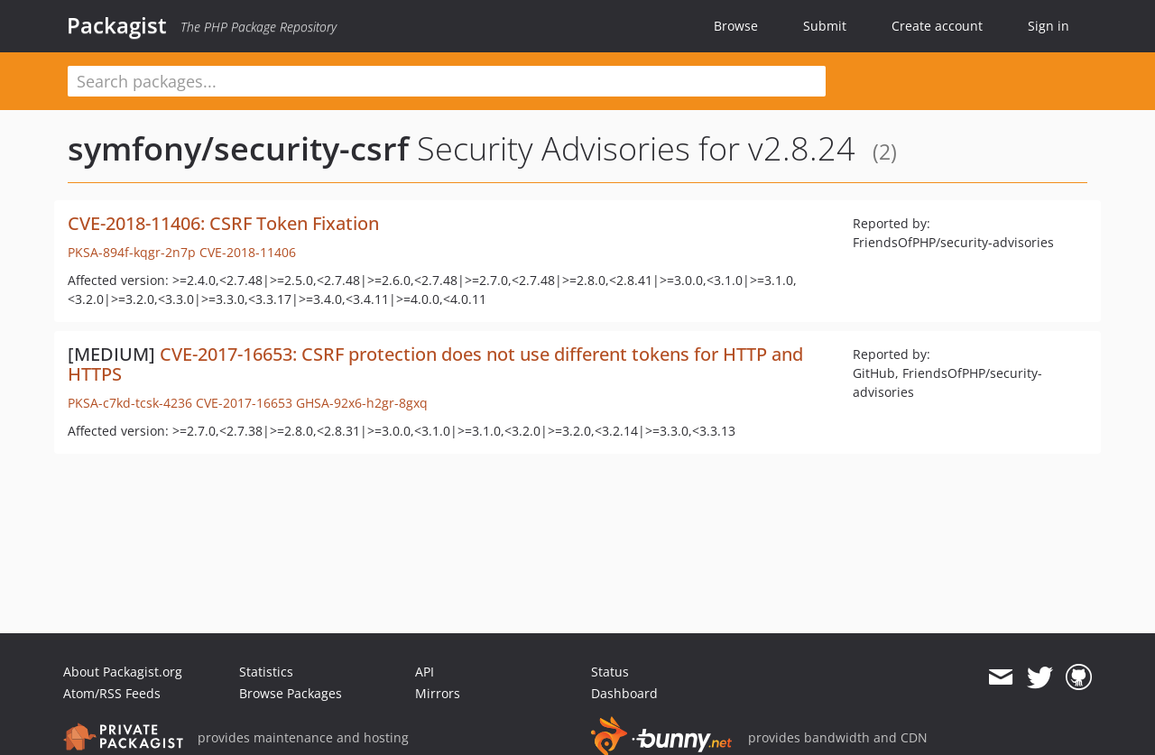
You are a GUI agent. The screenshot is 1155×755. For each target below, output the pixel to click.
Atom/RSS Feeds (112, 693)
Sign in (1048, 25)
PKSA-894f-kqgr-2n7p (132, 252)
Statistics (266, 671)
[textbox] (447, 81)
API (424, 671)
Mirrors (437, 693)
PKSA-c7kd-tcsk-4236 (130, 402)
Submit (824, 25)
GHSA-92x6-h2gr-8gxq (362, 402)
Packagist (117, 25)
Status (610, 671)
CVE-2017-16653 (244, 402)
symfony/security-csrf (238, 148)
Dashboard (624, 693)
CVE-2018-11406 (247, 252)
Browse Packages (290, 693)
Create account (937, 25)
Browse (736, 25)
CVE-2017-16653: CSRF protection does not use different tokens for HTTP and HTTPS (435, 364)
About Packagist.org (122, 671)
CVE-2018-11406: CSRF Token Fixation (223, 223)
